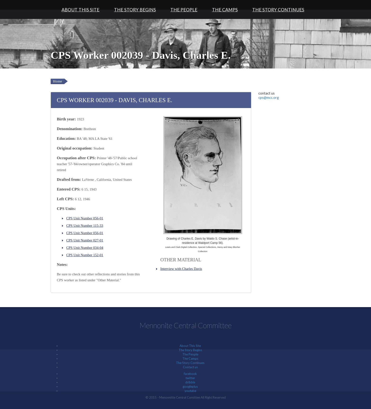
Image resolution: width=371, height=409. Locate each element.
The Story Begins (135, 9)
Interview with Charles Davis (181, 269)
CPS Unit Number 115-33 (84, 225)
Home (57, 81)
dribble (190, 382)
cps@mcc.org (268, 97)
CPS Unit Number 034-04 (84, 248)
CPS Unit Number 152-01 (84, 255)
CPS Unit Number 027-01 (84, 240)
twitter (190, 378)
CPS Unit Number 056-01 (84, 218)
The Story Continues (278, 9)
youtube (190, 391)
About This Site (80, 9)
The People (183, 9)
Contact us (190, 367)
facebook (190, 374)
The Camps (225, 9)
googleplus (190, 386)
